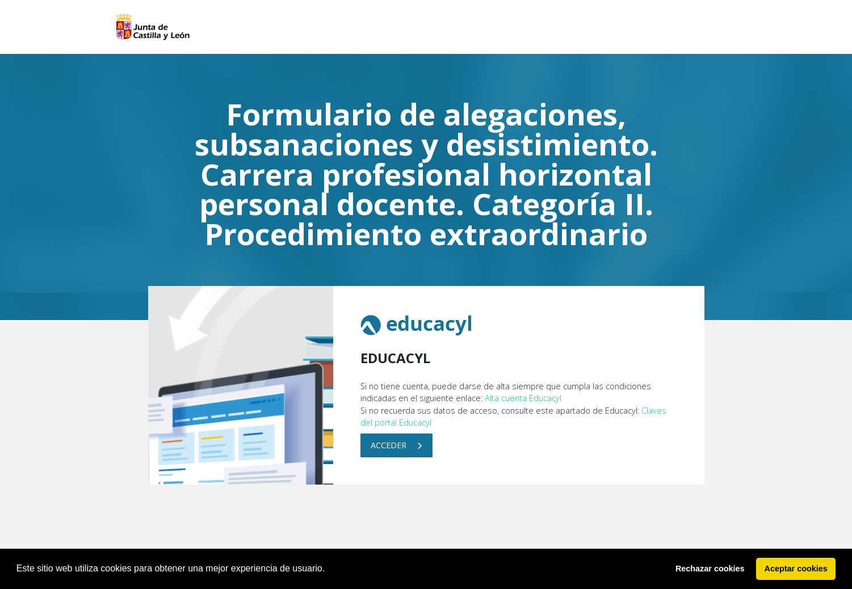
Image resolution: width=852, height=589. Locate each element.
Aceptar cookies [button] (796, 568)
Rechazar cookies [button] (710, 568)
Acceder (396, 445)
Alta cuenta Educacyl (523, 398)
